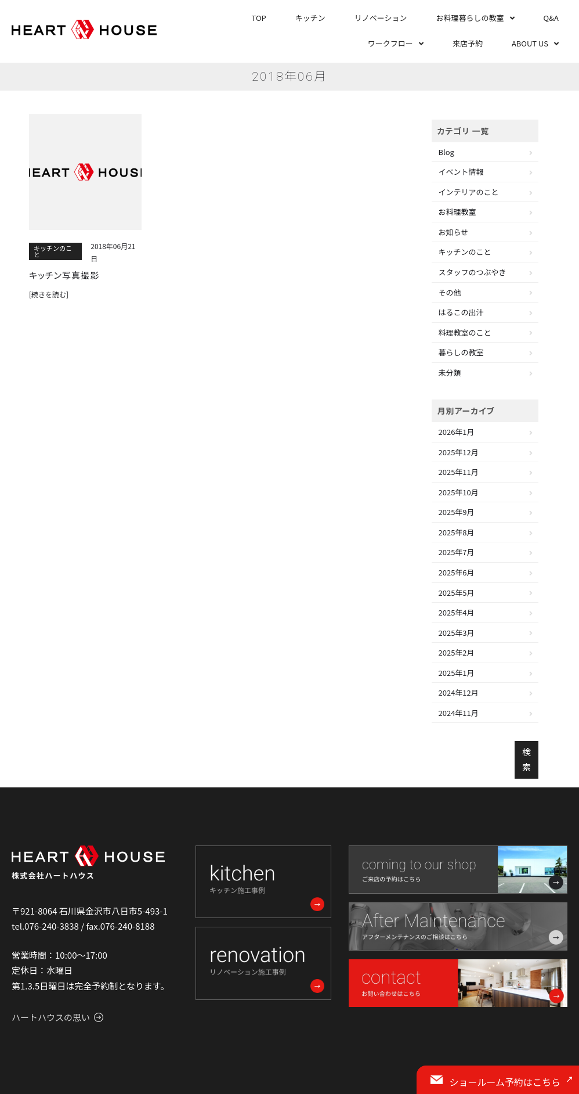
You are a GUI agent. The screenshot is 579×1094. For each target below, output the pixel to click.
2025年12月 (459, 452)
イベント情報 (461, 171)
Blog (446, 151)
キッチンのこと (53, 251)
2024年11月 (459, 712)
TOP (259, 17)
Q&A (551, 17)
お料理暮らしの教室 (470, 17)
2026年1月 (457, 431)
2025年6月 (457, 572)
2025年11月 (459, 471)
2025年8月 (457, 532)
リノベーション (380, 17)
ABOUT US (530, 43)
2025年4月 (457, 612)
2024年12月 (459, 692)
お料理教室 (457, 211)
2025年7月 (457, 551)
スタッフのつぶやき (472, 272)
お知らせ (454, 231)
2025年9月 (457, 511)
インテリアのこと (469, 191)
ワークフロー (390, 43)
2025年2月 (457, 652)
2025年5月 (457, 592)
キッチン (310, 17)
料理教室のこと (465, 332)
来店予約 (468, 43)
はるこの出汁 (461, 312)
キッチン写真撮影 (64, 275)
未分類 (450, 372)
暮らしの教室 (461, 352)
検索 (526, 759)
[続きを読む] (48, 294)
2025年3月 (457, 632)
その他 (450, 292)
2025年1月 (457, 672)
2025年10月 (459, 492)
